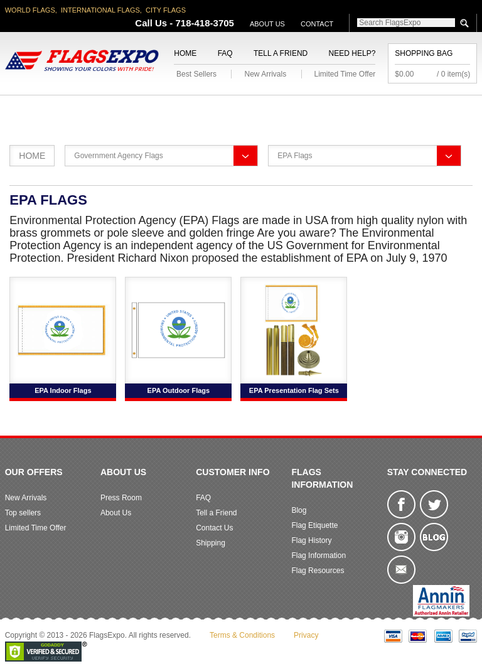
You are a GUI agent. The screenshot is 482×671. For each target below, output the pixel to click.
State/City (90, 110)
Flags (413, 110)
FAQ (225, 53)
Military (193, 110)
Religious (249, 110)
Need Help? (352, 53)
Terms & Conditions (242, 635)
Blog (298, 510)
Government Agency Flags (118, 155)
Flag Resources (317, 570)
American (29, 110)
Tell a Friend (281, 53)
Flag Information (318, 555)
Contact (317, 24)
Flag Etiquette (314, 525)
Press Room (121, 497)
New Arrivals (265, 74)
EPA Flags (294, 155)
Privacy (306, 635)
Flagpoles (311, 110)
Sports (368, 110)
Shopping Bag (424, 53)
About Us (267, 24)
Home (185, 53)
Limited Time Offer (345, 74)
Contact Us (214, 527)
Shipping (210, 543)
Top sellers (23, 512)
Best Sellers (196, 74)
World (143, 110)
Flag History (311, 540)
